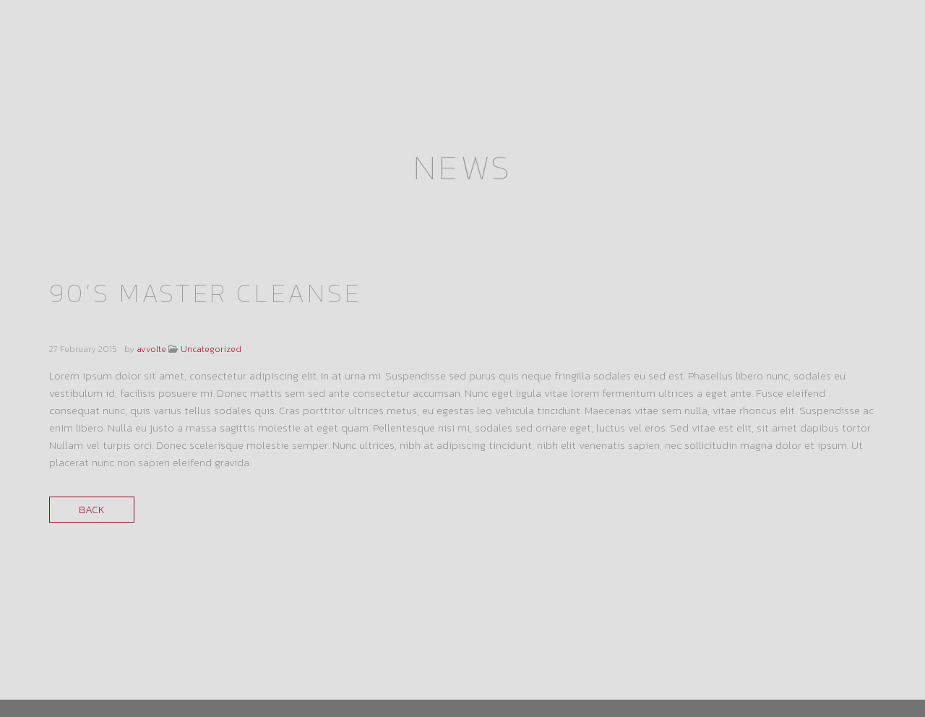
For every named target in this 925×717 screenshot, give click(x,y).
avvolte (151, 263)
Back (92, 424)
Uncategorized (211, 263)
